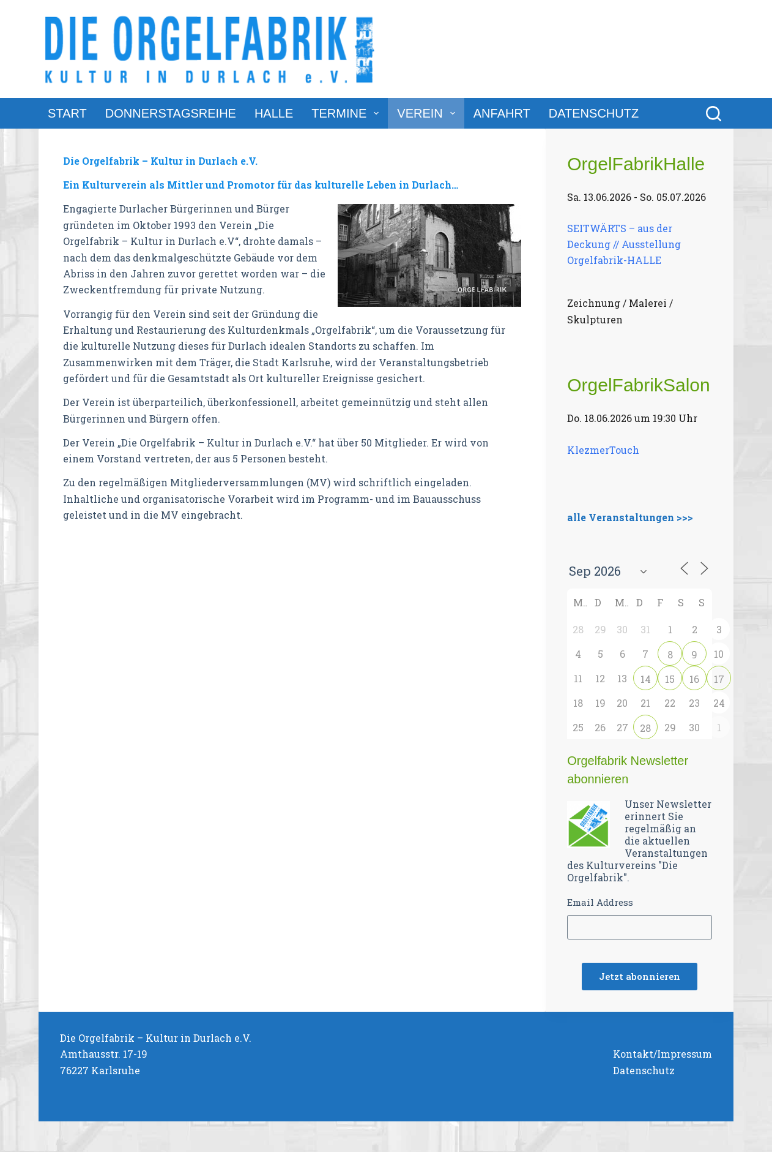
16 (694, 678)
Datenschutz (594, 113)
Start (67, 113)
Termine (347, 113)
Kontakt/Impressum (662, 1053)
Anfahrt (501, 113)
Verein (428, 113)
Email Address (600, 902)
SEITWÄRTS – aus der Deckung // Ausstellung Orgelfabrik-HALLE (624, 244)
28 (645, 727)
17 (719, 678)
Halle (273, 113)
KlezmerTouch (603, 449)
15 (670, 678)
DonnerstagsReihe (170, 113)
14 (645, 678)
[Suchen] (713, 113)
